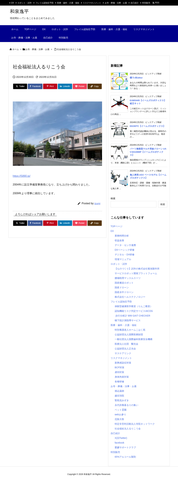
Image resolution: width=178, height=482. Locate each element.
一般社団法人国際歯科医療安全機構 (133, 339)
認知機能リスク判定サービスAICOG (134, 311)
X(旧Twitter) (121, 438)
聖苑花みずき (122, 400)
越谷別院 (119, 395)
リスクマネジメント (92, 3)
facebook (119, 442)
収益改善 (119, 240)
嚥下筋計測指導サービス (128, 320)
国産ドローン (122, 287)
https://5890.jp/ (21, 176)
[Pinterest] (50, 86)
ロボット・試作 (25, 3)
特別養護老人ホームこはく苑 (130, 329)
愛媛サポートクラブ (125, 447)
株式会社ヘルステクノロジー (130, 297)
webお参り (120, 414)
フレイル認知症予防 (44, 3)
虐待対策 (119, 372)
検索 (113, 198)
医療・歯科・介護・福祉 (68, 3)
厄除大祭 (119, 419)
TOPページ (117, 226)
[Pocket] (80, 86)
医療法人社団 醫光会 (126, 344)
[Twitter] (20, 86)
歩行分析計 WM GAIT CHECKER (132, 315)
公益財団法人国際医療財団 (129, 334)
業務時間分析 (122, 235)
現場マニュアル (123, 259)
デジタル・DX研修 (124, 254)
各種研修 (119, 381)
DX (12, 3)
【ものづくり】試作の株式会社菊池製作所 (137, 268)
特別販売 (146, 3)
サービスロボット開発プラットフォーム (136, 273)
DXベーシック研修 (124, 249)
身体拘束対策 (122, 376)
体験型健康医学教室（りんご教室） (133, 306)
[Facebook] (35, 86)
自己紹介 (135, 3)
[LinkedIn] (65, 86)
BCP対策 (119, 367)
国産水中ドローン (124, 292)
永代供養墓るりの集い (126, 405)
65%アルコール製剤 (125, 456)
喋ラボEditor (136, 77)
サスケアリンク (123, 353)
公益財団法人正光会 (125, 348)
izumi (97, 203)
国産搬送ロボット (124, 282)
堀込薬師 (119, 391)
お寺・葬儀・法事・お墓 (116, 3)
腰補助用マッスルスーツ (128, 278)
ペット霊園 (120, 409)
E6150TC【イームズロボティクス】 (147, 126)
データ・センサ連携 (125, 245)
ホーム (15, 49)
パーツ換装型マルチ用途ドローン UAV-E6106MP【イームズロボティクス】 (148, 152)
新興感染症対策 (123, 362)
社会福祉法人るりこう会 (69, 49)
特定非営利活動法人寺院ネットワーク (135, 424)
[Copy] (95, 86)
